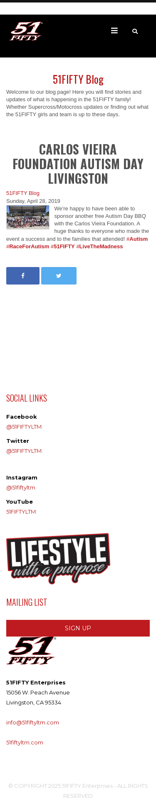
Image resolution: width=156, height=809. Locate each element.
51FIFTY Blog (23, 193)
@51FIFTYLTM (24, 426)
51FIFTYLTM (21, 511)
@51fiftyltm (20, 487)
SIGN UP (78, 628)
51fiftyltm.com (24, 742)
